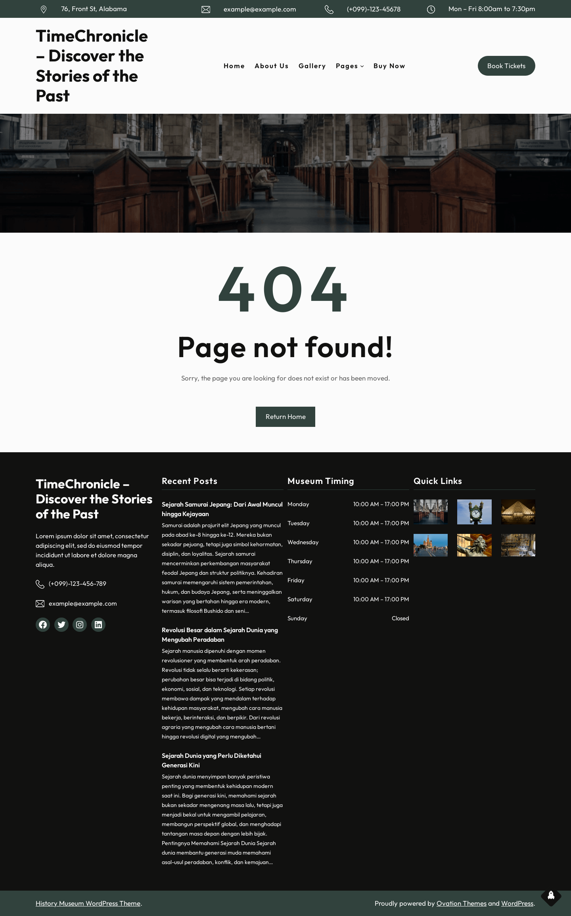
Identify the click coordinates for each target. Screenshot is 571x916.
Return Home (286, 416)
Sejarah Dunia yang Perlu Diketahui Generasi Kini (211, 760)
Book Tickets (506, 65)
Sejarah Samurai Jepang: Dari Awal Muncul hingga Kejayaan (222, 509)
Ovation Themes (462, 903)
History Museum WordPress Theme (88, 903)
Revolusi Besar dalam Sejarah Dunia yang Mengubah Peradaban (220, 634)
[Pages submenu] (362, 66)
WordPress (517, 903)
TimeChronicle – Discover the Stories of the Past (92, 65)
